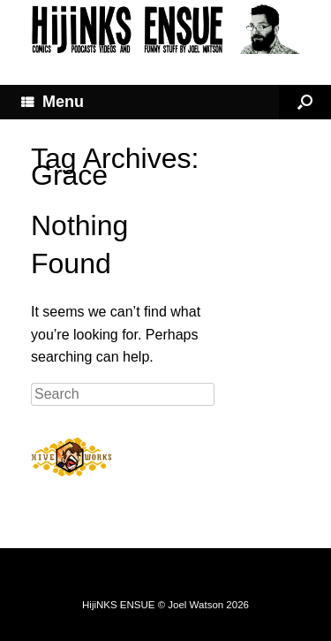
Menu (52, 102)
